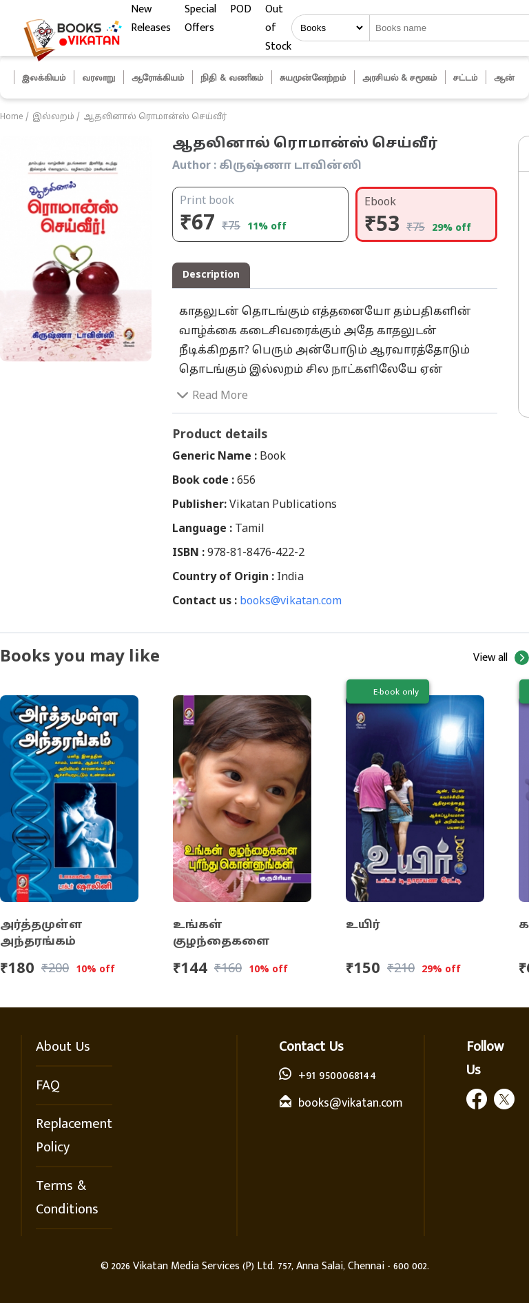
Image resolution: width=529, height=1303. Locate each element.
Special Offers (200, 18)
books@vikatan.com (291, 601)
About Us (63, 1046)
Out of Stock (278, 28)
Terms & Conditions (67, 1197)
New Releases (151, 18)
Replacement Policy (74, 1135)
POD (240, 9)
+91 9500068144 (337, 1075)
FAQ (48, 1085)
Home (11, 117)
